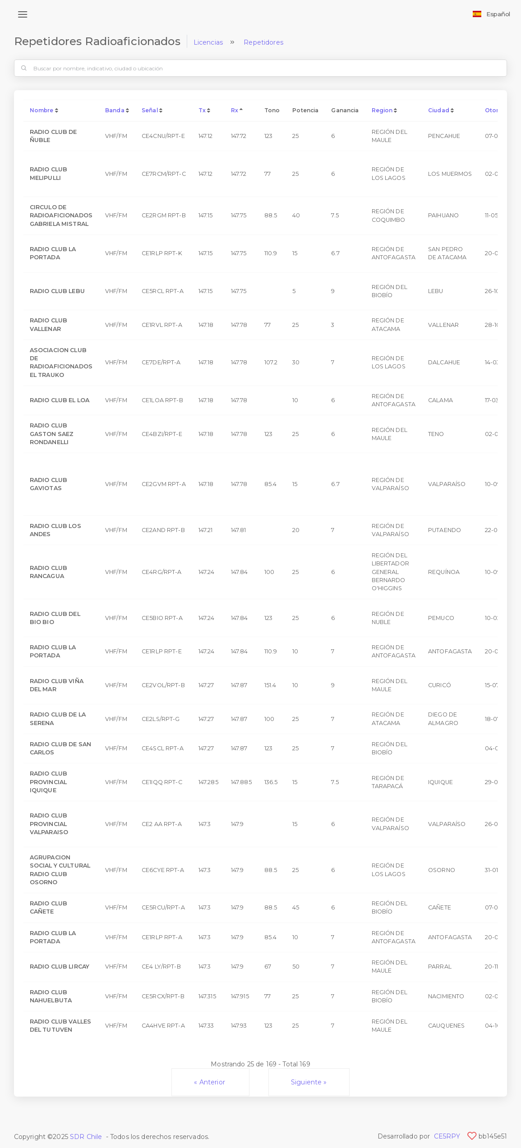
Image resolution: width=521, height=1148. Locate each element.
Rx (234, 110)
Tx (202, 110)
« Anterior (210, 1082)
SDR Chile (86, 1137)
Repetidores (263, 42)
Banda (114, 110)
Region (382, 110)
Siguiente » (309, 1082)
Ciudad (438, 110)
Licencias (208, 42)
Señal (150, 110)
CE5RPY (447, 1136)
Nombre (42, 110)
